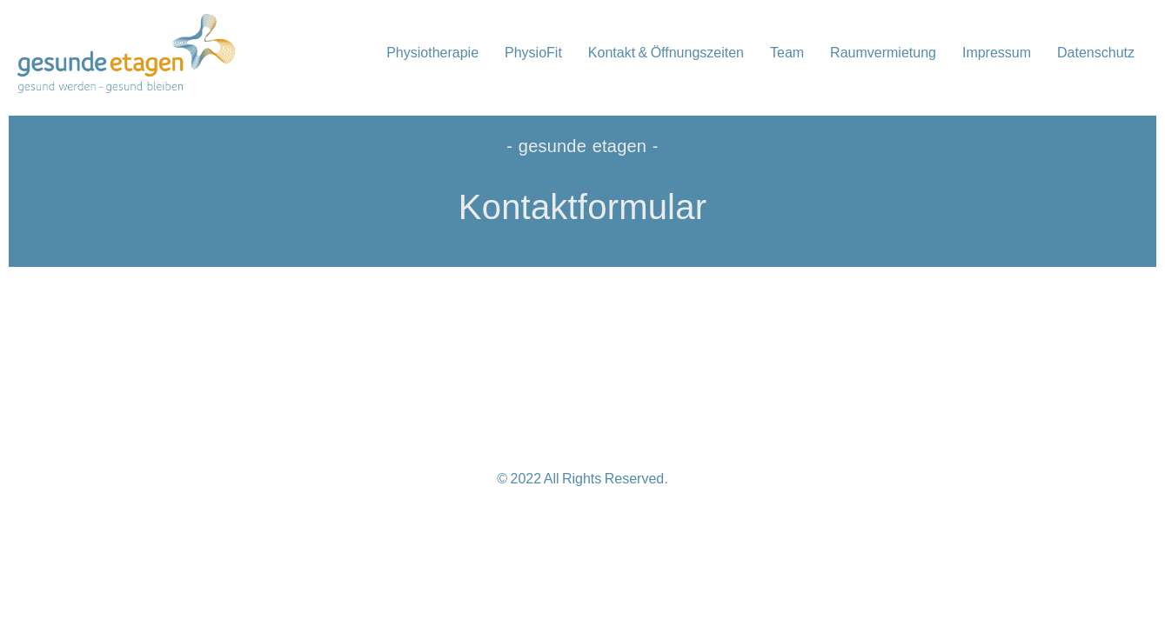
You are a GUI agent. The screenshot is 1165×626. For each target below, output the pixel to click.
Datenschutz (1096, 52)
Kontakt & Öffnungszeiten (666, 52)
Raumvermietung (883, 52)
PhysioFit (533, 52)
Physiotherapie (432, 52)
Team (787, 52)
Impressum (996, 52)
